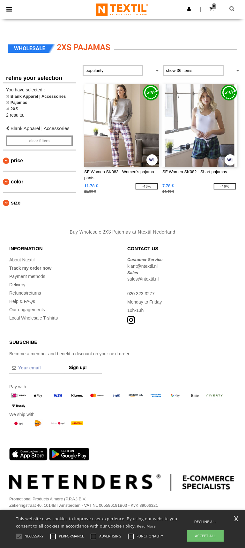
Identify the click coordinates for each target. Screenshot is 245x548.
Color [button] (17, 181)
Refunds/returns (25, 293)
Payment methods (27, 276)
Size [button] (15, 202)
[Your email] (37, 368)
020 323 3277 (141, 293)
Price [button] (17, 160)
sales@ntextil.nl (143, 279)
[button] (189, 9)
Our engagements (27, 309)
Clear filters (39, 141)
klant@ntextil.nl (142, 266)
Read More (146, 526)
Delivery (17, 284)
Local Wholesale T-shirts (33, 317)
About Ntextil (21, 259)
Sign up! (78, 367)
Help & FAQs (22, 301)
